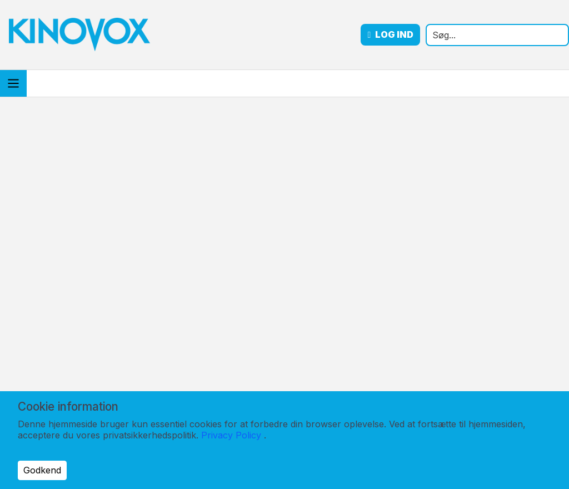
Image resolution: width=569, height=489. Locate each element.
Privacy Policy (231, 435)
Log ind (390, 34)
